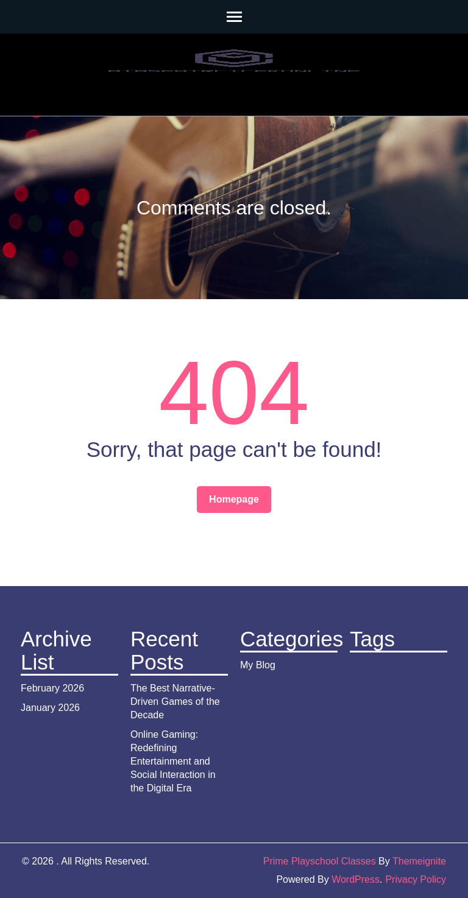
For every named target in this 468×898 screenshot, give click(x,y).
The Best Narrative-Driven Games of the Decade (175, 701)
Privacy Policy (415, 879)
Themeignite (419, 861)
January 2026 (50, 707)
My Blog (257, 665)
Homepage (234, 499)
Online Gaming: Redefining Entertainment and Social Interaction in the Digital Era (173, 761)
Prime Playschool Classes (319, 861)
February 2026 (52, 688)
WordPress (356, 879)
